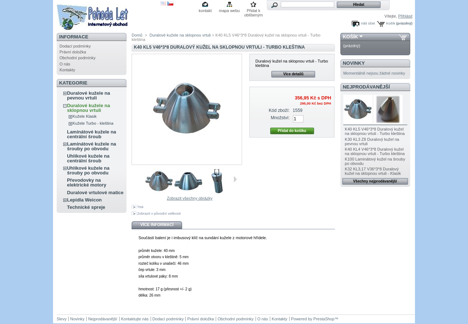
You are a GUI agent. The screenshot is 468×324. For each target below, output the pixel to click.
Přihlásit (405, 16)
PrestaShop (323, 319)
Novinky (354, 63)
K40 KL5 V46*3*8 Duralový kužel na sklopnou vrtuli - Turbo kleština (375, 131)
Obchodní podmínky (77, 58)
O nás (65, 64)
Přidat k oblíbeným (253, 11)
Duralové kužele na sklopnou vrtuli (88, 108)
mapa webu (229, 10)
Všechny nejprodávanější (375, 181)
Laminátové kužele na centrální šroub (91, 134)
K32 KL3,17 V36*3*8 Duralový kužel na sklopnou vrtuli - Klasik (373, 171)
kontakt (205, 10)
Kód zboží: (279, 110)
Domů (137, 35)
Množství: (280, 117)
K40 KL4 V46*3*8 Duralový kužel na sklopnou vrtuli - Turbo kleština (375, 151)
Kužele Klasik (84, 116)
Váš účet (368, 23)
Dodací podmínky (75, 46)
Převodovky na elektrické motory (86, 182)
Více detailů (293, 74)
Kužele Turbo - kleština (92, 123)
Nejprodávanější (366, 87)
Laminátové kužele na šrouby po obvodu (91, 146)
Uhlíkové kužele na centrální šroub (88, 158)
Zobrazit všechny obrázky (189, 198)
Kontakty (67, 70)
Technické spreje (86, 207)
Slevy (62, 319)
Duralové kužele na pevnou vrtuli (88, 95)
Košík (390, 23)
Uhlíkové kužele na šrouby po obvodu (88, 170)
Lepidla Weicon (84, 200)
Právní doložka (73, 52)
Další (235, 179)
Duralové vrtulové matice (95, 192)
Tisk (140, 207)
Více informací (156, 224)
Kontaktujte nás (135, 319)
